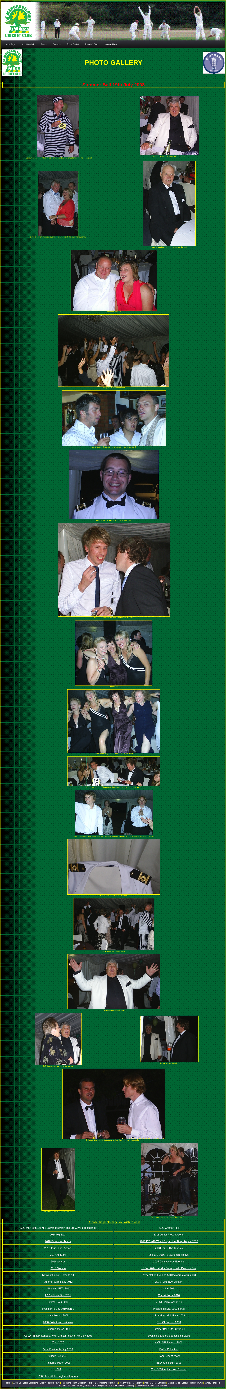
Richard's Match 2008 (58, 1329)
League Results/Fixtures (192, 1383)
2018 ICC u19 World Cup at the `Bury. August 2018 (169, 1241)
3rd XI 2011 (169, 1288)
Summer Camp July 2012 (58, 1281)
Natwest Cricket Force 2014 (58, 1275)
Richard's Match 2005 (58, 1362)
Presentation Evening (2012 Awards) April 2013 (169, 1275)
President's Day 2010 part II (169, 1308)
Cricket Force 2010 (169, 1295)
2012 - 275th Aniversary (168, 1281)
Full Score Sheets (116, 1385)
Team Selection (79, 1383)
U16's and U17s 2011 (58, 1288)
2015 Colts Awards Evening (169, 1261)
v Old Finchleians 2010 (169, 1302)
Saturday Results (84, 1385)
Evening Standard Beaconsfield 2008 (169, 1335)
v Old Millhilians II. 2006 (168, 1342)
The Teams (66, 1383)
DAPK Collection (168, 1349)
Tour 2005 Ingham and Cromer (168, 1369)
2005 (58, 1369)
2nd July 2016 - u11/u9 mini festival (169, 1254)
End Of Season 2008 (169, 1322)
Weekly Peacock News (50, 1383)
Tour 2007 (58, 1342)
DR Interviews (161, 1385)
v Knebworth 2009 (58, 1315)
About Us (17, 1383)
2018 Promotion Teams (58, 1241)
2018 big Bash (58, 1234)
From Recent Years (169, 1356)
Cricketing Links (100, 1385)
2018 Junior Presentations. (169, 1234)
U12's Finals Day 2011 (58, 1295)
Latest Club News (30, 1383)
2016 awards (58, 1261)
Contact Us (138, 1383)
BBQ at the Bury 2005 (168, 1362)
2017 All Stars (58, 1254)
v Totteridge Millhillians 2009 (169, 1315)
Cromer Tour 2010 (58, 1302)
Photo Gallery (150, 1383)
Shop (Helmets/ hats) (145, 1385)
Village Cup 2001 (58, 1356)
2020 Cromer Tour (168, 1227)
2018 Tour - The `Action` (58, 1248)
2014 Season (58, 1268)
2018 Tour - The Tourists (169, 1248)
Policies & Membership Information (103, 1383)
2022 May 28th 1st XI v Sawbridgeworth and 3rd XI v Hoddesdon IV (58, 1227)
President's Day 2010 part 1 (58, 1308)
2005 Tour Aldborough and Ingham (58, 1376)
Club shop (130, 1385)
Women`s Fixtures (67, 1385)
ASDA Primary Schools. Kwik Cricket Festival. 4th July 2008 (58, 1335)
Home (8, 1383)
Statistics (162, 1383)
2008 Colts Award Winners (58, 1322)
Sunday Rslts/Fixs (212, 1383)
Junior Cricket (125, 1383)
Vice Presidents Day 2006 (58, 1349)
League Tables (173, 1383)
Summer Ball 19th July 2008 (169, 1329)
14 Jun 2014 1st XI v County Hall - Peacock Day (168, 1268)
